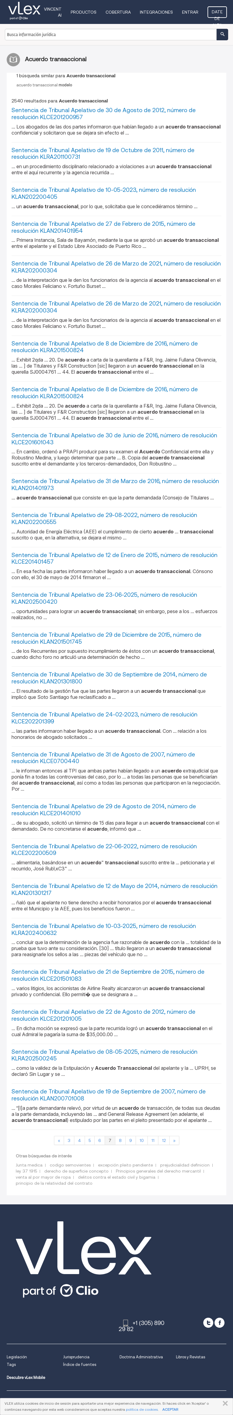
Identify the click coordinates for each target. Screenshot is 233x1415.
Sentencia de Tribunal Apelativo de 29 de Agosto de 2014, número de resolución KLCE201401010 (104, 809)
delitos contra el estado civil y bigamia (116, 1177)
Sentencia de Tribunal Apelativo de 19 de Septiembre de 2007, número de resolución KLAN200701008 (109, 1095)
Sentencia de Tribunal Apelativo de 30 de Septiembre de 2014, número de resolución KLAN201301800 (109, 678)
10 (142, 1140)
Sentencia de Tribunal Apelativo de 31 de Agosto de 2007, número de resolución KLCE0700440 (103, 758)
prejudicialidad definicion (185, 1165)
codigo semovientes (70, 1165)
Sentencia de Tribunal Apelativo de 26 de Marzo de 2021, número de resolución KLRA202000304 (116, 267)
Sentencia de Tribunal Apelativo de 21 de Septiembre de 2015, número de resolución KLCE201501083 (108, 975)
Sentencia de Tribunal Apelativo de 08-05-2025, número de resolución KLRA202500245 (105, 1055)
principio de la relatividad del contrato (54, 1183)
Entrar (190, 12)
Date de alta (217, 13)
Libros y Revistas (190, 1357)
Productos (83, 12)
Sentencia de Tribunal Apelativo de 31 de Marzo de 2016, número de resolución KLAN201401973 (115, 484)
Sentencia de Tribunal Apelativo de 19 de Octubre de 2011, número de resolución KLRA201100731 (103, 153)
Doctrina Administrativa (141, 1357)
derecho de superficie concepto (76, 1171)
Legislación (17, 1357)
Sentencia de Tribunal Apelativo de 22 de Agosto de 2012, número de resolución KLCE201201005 (103, 1015)
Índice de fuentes (79, 1364)
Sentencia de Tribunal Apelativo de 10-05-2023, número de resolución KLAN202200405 (104, 193)
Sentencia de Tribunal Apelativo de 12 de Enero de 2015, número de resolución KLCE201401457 (115, 558)
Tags (11, 1364)
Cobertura (118, 12)
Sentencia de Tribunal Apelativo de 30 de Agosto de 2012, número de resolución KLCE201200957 (104, 113)
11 (152, 1140)
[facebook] (219, 1323)
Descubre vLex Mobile (26, 1377)
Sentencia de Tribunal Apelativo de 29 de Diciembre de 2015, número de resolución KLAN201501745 (106, 638)
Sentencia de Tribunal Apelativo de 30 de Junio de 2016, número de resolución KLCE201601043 (114, 439)
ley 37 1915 (26, 1171)
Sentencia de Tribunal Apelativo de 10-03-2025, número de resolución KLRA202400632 (104, 929)
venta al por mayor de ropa (43, 1177)
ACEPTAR (170, 1409)
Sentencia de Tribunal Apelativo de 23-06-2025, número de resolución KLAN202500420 (104, 598)
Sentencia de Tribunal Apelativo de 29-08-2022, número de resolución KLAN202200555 (104, 518)
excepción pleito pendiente (125, 1165)
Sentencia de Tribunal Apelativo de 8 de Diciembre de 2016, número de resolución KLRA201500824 (105, 347)
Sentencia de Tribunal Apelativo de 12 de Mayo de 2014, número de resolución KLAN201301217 (115, 889)
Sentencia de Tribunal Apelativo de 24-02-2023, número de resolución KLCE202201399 (105, 718)
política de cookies (142, 1409)
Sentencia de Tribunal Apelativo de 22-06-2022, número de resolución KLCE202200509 (104, 849)
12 (164, 1140)
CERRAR (224, 1403)
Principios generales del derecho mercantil (158, 1171)
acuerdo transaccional (44, 85)
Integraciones (156, 12)
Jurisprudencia (76, 1357)
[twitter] (208, 1323)
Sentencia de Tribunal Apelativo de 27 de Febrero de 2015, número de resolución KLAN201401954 (103, 227)
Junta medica (29, 1165)
